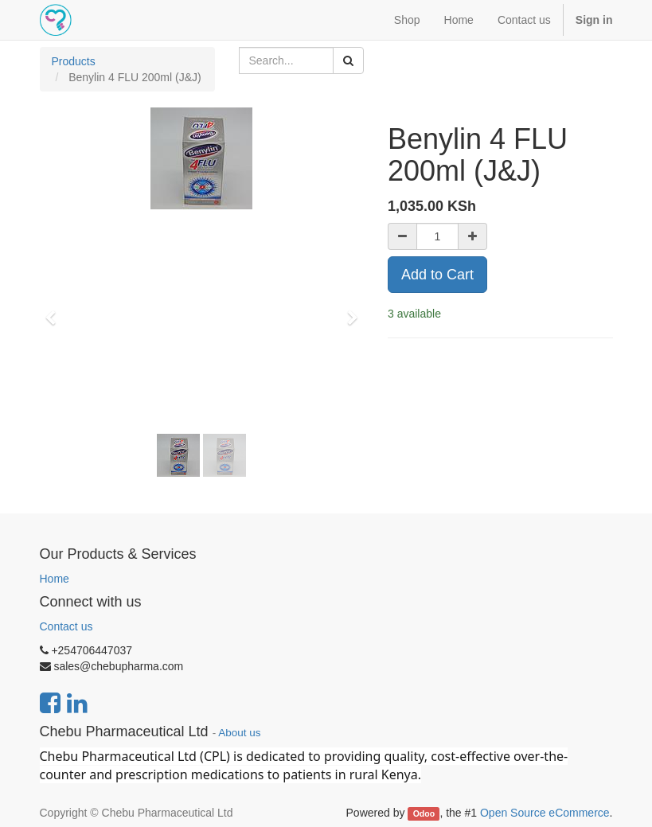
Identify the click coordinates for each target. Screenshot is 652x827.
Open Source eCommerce (545, 812)
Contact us (66, 626)
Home (54, 578)
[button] (56, 310)
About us (239, 733)
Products (74, 61)
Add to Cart (437, 275)
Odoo (424, 813)
